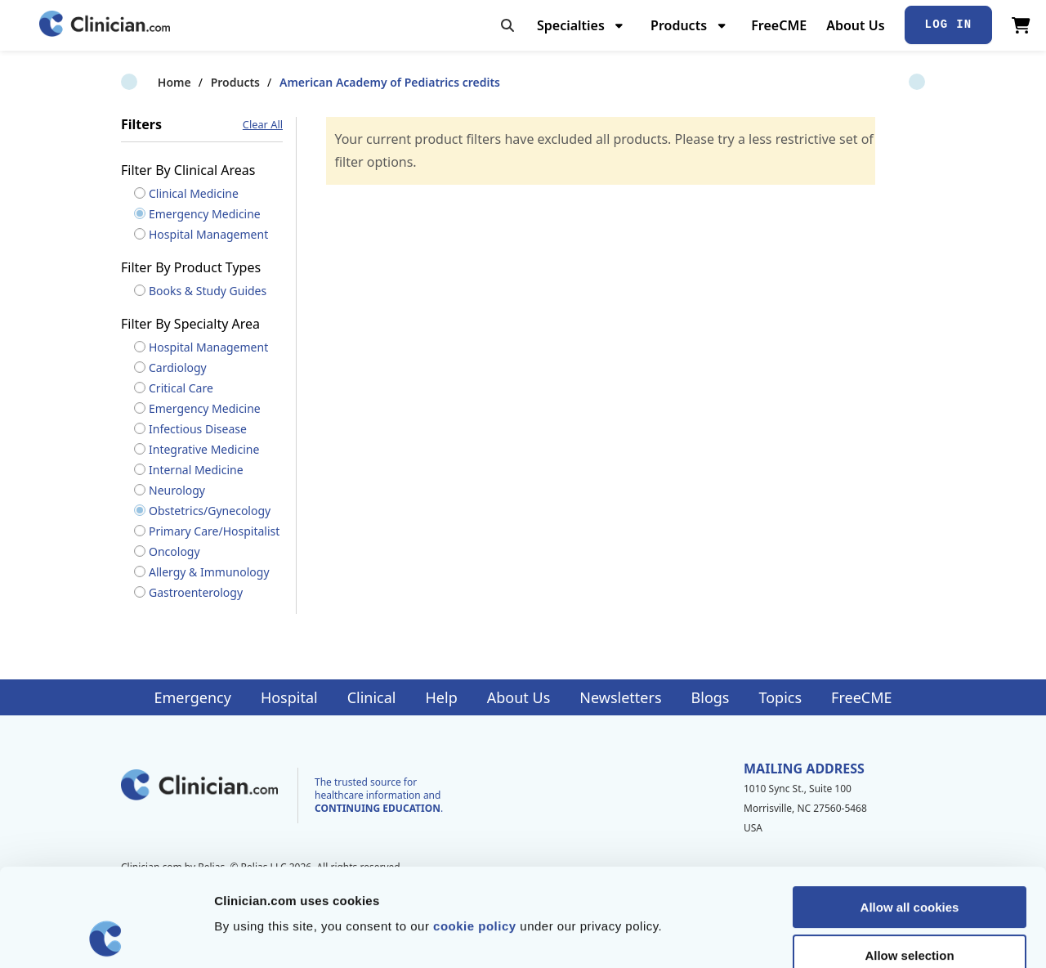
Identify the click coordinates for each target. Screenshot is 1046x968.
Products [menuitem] (678, 25)
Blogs (710, 697)
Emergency (192, 697)
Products (198, 82)
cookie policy (474, 834)
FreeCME (779, 25)
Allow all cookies (909, 815)
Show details (858, 936)
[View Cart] (1021, 25)
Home (137, 82)
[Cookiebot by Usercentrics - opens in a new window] (105, 936)
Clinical (371, 697)
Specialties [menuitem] (571, 25)
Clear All (263, 125)
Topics (780, 697)
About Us (855, 25)
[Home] (104, 25)
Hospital (289, 697)
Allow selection (909, 864)
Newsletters (620, 697)
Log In (948, 24)
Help (442, 697)
